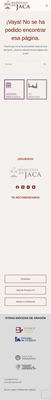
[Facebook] (17, 187)
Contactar (25, 279)
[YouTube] (33, 187)
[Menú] (47, 5)
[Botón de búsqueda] (44, 64)
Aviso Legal (10, 389)
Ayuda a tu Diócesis (25, 301)
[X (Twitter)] (22, 187)
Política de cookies (26, 389)
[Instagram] (28, 187)
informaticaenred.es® (12, 382)
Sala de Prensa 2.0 (25, 290)
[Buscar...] (22, 64)
